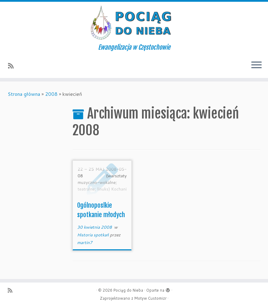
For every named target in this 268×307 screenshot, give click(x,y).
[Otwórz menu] (256, 65)
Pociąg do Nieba (128, 290)
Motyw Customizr (150, 298)
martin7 (84, 242)
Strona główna (24, 94)
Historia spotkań (93, 235)
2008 (51, 94)
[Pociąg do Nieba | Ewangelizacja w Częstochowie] (134, 22)
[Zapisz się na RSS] (13, 65)
